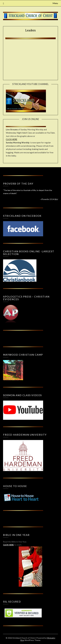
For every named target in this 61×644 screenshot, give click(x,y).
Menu (55, 3)
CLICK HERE (11, 139)
